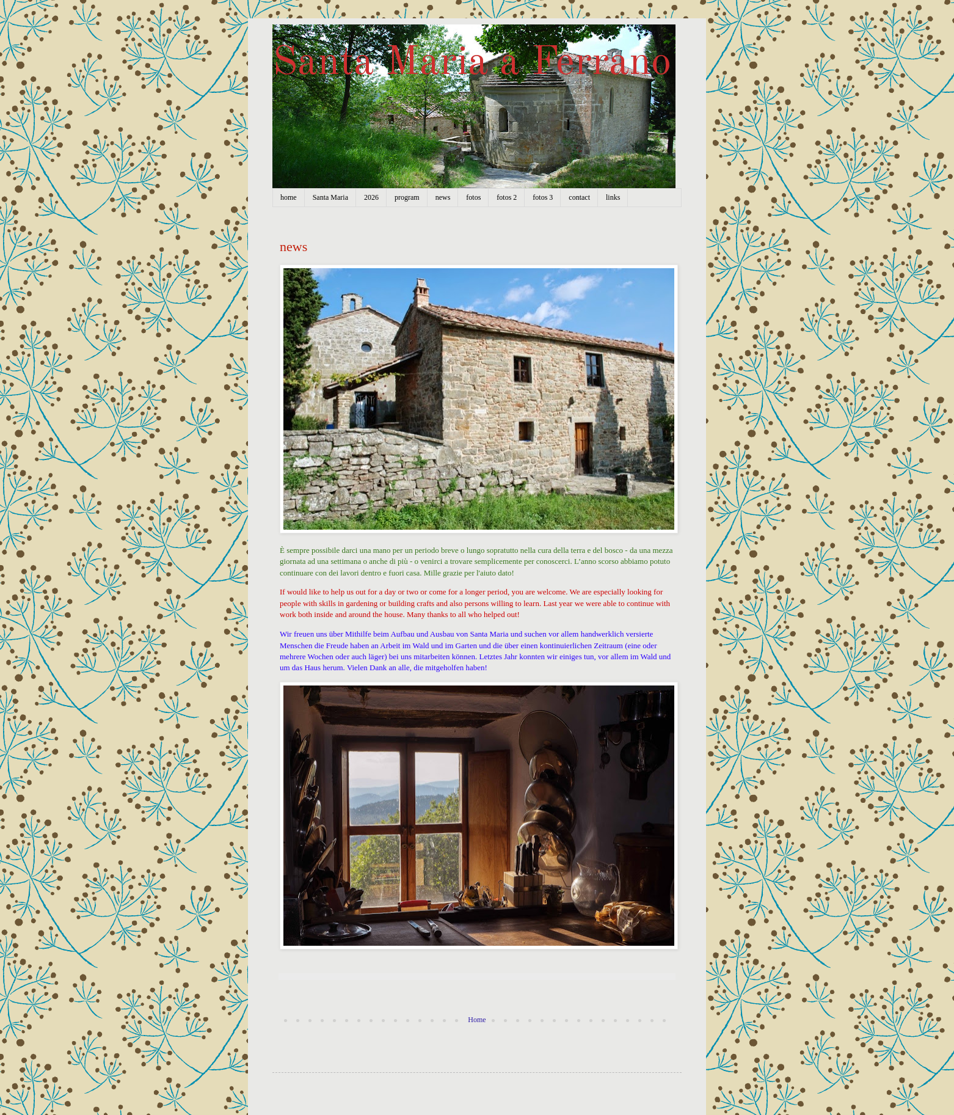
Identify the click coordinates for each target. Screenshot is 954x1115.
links (613, 197)
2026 (371, 197)
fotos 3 (543, 197)
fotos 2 (507, 197)
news (443, 197)
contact (579, 197)
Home (477, 1019)
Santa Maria (330, 197)
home (288, 197)
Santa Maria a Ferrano (471, 63)
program (407, 197)
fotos (473, 197)
